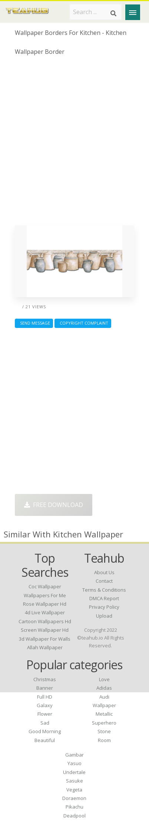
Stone (104, 731)
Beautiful (44, 740)
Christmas (44, 679)
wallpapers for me (45, 595)
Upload (104, 615)
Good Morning (45, 731)
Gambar (74, 754)
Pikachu (74, 806)
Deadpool (74, 815)
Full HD (44, 696)
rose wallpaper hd (44, 604)
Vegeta (74, 789)
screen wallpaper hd (45, 630)
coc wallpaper (45, 586)
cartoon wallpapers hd (45, 621)
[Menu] (132, 12)
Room (104, 740)
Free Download (53, 505)
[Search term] (95, 12)
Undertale (74, 772)
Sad (44, 722)
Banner (44, 687)
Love (104, 679)
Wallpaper (104, 705)
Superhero (104, 722)
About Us (104, 572)
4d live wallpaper (45, 612)
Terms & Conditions (104, 589)
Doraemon (74, 798)
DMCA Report (104, 598)
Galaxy (45, 705)
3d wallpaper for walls (44, 638)
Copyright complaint (82, 323)
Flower (44, 713)
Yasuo (74, 763)
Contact (104, 581)
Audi (104, 696)
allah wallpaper (45, 647)
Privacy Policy (104, 607)
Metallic (104, 713)
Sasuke (74, 780)
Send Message (34, 323)
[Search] (113, 13)
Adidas (104, 687)
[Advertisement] (74, 143)
